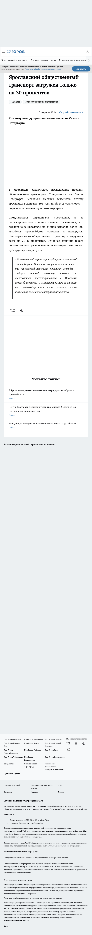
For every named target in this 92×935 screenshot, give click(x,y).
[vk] (13, 310)
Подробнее (31, 893)
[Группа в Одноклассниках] (76, 743)
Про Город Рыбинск (32, 750)
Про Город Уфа (51, 750)
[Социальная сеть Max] (68, 749)
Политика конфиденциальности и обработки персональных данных (33, 898)
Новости (34, 792)
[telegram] (22, 310)
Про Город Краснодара (54, 757)
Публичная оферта (12, 773)
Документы (9, 764)
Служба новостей (71, 112)
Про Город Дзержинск (33, 739)
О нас (60, 785)
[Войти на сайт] (87, 52)
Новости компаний (12, 785)
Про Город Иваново (53, 739)
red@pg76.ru (37, 823)
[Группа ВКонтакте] (68, 743)
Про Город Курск (31, 743)
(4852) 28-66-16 (30, 820)
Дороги (15, 102)
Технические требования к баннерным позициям (54, 767)
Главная (61, 792)
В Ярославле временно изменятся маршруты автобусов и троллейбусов (46, 394)
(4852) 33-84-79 (25, 823)
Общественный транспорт (41, 102)
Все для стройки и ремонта (15, 60)
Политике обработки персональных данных (43, 69)
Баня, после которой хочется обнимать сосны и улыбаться (46, 426)
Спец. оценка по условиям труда (18, 880)
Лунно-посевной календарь (72, 60)
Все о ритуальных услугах (43, 60)
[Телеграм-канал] (84, 743)
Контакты (8, 792)
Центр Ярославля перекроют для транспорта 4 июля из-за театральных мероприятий (46, 411)
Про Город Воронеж (12, 739)
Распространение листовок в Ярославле (21, 851)
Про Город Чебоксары (13, 757)
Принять (81, 68)
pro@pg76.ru (43, 820)
